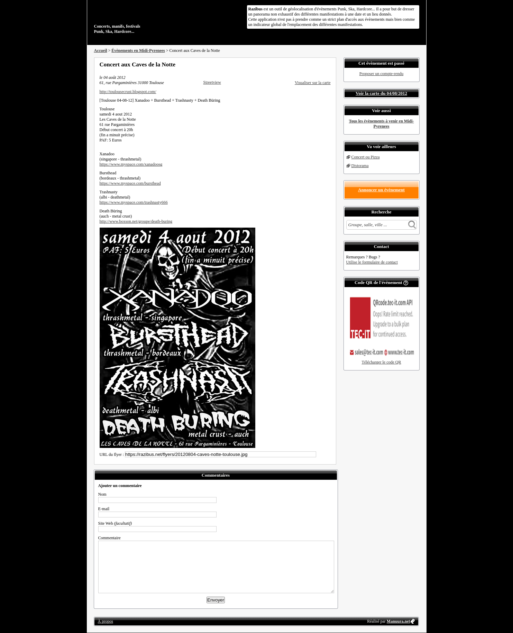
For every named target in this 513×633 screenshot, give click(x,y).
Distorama (360, 165)
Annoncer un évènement (381, 189)
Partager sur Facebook (300, 64)
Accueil (100, 50)
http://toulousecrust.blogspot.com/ (128, 91)
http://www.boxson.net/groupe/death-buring (136, 221)
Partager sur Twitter (309, 64)
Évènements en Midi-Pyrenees (138, 50)
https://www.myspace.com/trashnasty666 (134, 202)
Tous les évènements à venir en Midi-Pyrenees (381, 124)
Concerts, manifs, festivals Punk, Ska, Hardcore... (139, 18)
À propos (105, 621)
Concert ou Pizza (365, 157)
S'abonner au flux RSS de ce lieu (328, 64)
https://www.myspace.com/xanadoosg (131, 164)
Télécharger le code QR (381, 362)
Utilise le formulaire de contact (372, 262)
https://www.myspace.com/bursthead (130, 183)
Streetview (212, 82)
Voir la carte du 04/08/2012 (381, 93)
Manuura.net (398, 621)
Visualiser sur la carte (313, 82)
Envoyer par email (319, 64)
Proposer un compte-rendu (381, 73)
